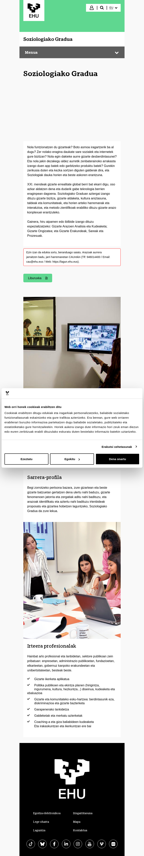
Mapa (76, 821)
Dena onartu (117, 459)
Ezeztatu (26, 459)
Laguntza (39, 830)
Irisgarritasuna (82, 813)
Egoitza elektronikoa (47, 813)
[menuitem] (113, 8)
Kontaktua (80, 830)
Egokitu (72, 459)
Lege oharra (41, 821)
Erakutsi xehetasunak (117, 446)
